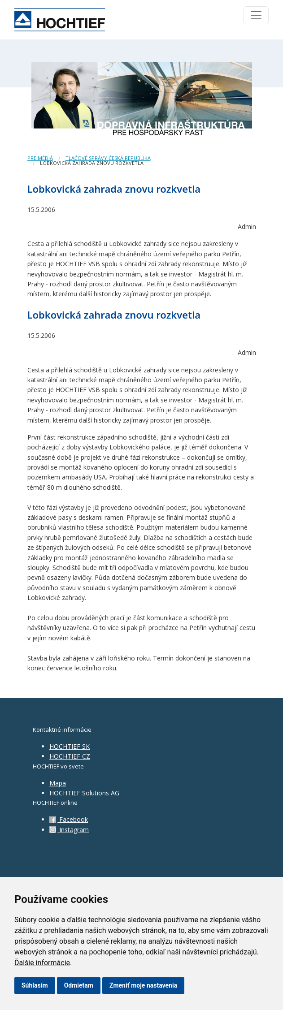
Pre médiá (40, 158)
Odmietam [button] (78, 985)
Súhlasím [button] (35, 985)
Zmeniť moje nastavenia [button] (143, 985)
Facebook (68, 819)
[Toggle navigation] (256, 15)
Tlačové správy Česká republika (108, 158)
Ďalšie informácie (42, 962)
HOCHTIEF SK (69, 746)
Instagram (69, 829)
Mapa (57, 783)
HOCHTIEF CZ (69, 756)
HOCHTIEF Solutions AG (84, 793)
